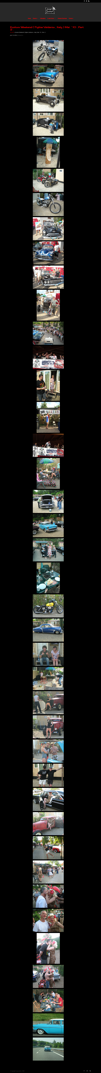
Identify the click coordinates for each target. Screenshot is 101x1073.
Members (42, 18)
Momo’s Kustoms (62, 18)
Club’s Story (50, 18)
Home (29, 18)
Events (35, 18)
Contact (71, 18)
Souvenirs (20, 35)
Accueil (12, 32)
